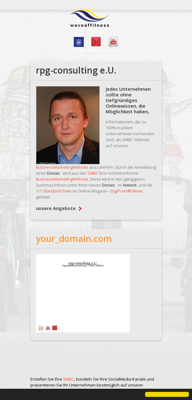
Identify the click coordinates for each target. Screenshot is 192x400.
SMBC (92, 173)
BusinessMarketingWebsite (62, 167)
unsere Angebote (59, 208)
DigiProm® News (127, 191)
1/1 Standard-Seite (54, 191)
